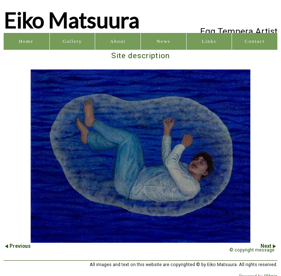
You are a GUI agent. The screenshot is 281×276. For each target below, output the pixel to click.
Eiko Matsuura (71, 20)
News (164, 41)
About (118, 41)
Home (26, 41)
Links (209, 41)
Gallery (72, 41)
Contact (255, 41)
